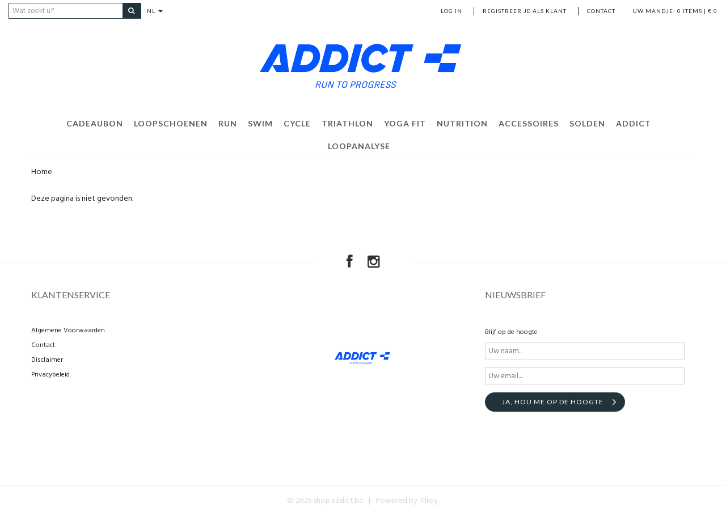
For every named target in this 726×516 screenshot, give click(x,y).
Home (41, 172)
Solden (587, 123)
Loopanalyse (359, 146)
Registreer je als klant (525, 10)
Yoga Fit (405, 123)
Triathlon (347, 123)
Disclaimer (47, 360)
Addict (633, 123)
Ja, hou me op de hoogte (552, 401)
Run (227, 123)
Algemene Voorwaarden (68, 330)
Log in (451, 10)
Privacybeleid (50, 374)
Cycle (297, 123)
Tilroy (428, 500)
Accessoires (529, 123)
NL (155, 10)
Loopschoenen (171, 123)
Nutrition (462, 123)
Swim (260, 123)
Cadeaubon (94, 123)
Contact (601, 10)
